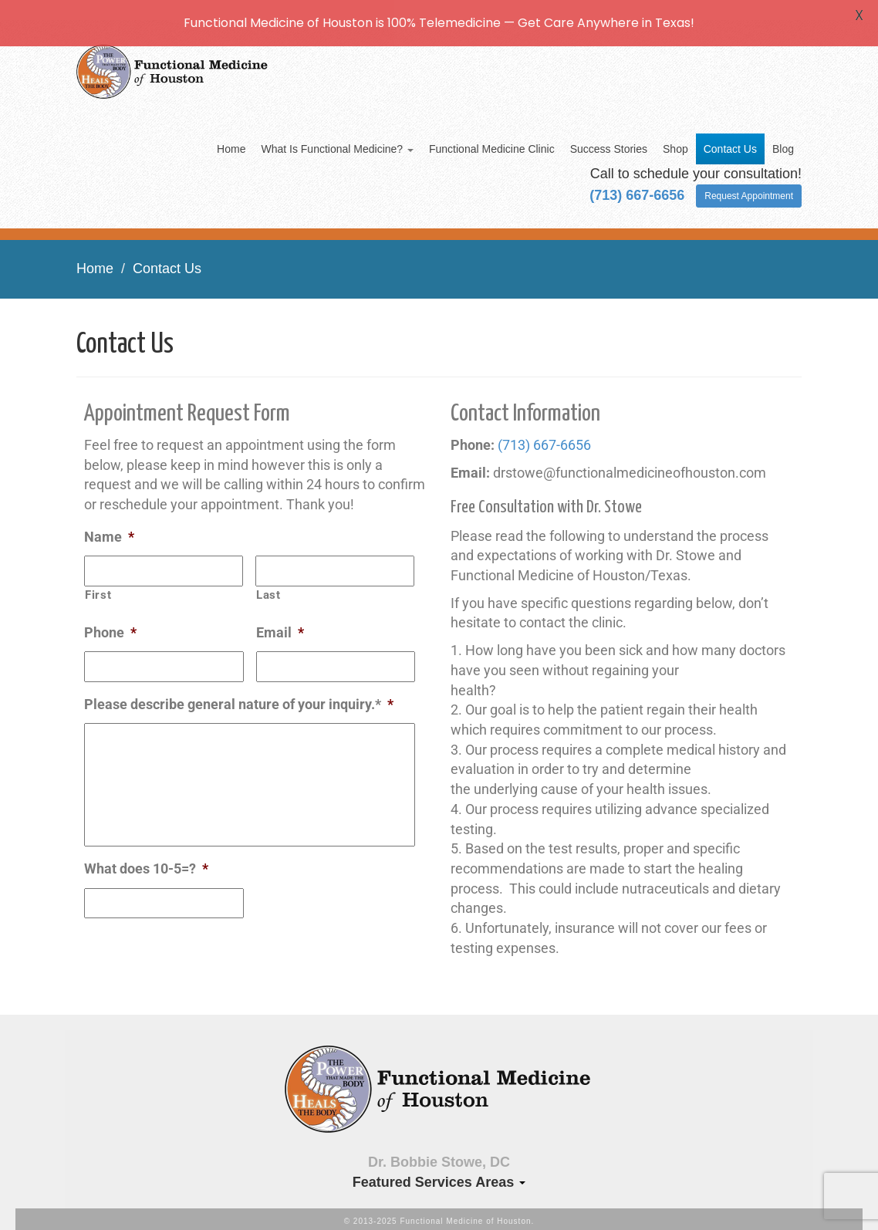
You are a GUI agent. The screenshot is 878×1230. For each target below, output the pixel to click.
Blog (783, 139)
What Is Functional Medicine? (337, 139)
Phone (110, 621)
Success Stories (608, 139)
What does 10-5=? (146, 858)
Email (280, 621)
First (98, 584)
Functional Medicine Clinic (492, 139)
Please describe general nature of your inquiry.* (238, 693)
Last (268, 584)
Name (109, 526)
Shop (675, 139)
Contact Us (730, 139)
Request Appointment (748, 186)
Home (231, 139)
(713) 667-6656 (544, 434)
